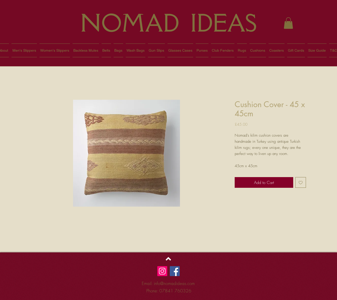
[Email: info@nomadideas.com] (168, 283)
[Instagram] (162, 271)
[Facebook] (175, 271)
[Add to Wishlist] (300, 182)
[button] (288, 23)
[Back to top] (168, 258)
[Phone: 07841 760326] (169, 291)
